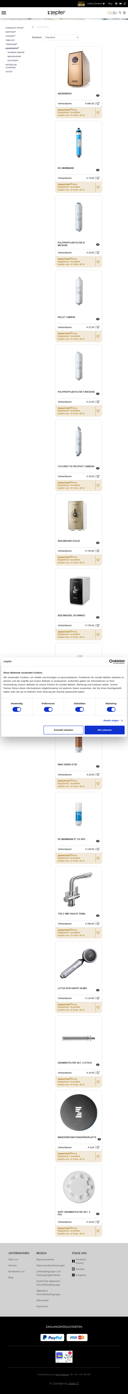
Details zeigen (111, 720)
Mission (12, 1265)
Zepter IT (73, 1383)
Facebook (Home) (81, 1261)
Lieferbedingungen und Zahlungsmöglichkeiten (48, 1273)
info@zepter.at (62, 1374)
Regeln (41, 1253)
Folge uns (79, 1253)
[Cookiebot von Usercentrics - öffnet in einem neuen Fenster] (111, 662)
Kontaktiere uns (16, 1271)
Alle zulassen (104, 730)
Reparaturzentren (45, 1259)
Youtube (80, 1269)
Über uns (13, 1259)
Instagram (81, 1275)
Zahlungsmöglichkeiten (64, 1327)
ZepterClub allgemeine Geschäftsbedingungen (48, 1283)
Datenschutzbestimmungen (50, 1265)
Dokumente (42, 1300)
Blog (10, 1277)
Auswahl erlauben (63, 730)
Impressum (42, 1306)
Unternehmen (18, 1253)
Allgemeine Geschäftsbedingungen (48, 1293)
